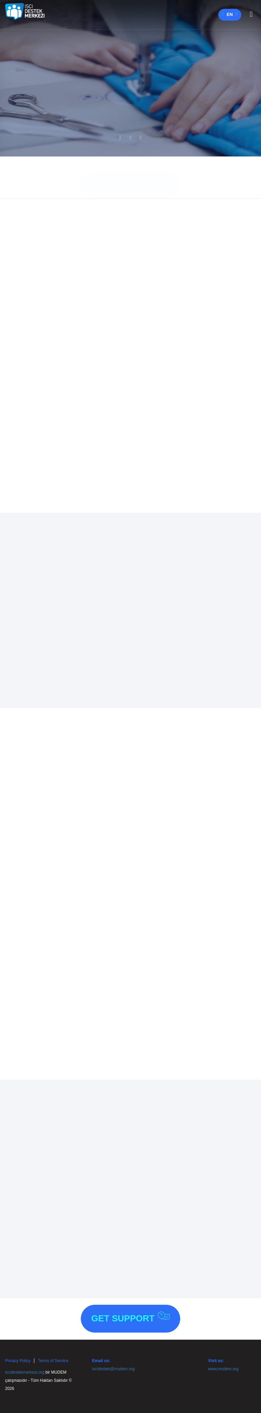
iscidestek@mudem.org (113, 1369)
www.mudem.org (223, 1369)
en (230, 14)
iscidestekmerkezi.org (24, 1372)
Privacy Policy (18, 1360)
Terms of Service (53, 1360)
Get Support (130, 176)
